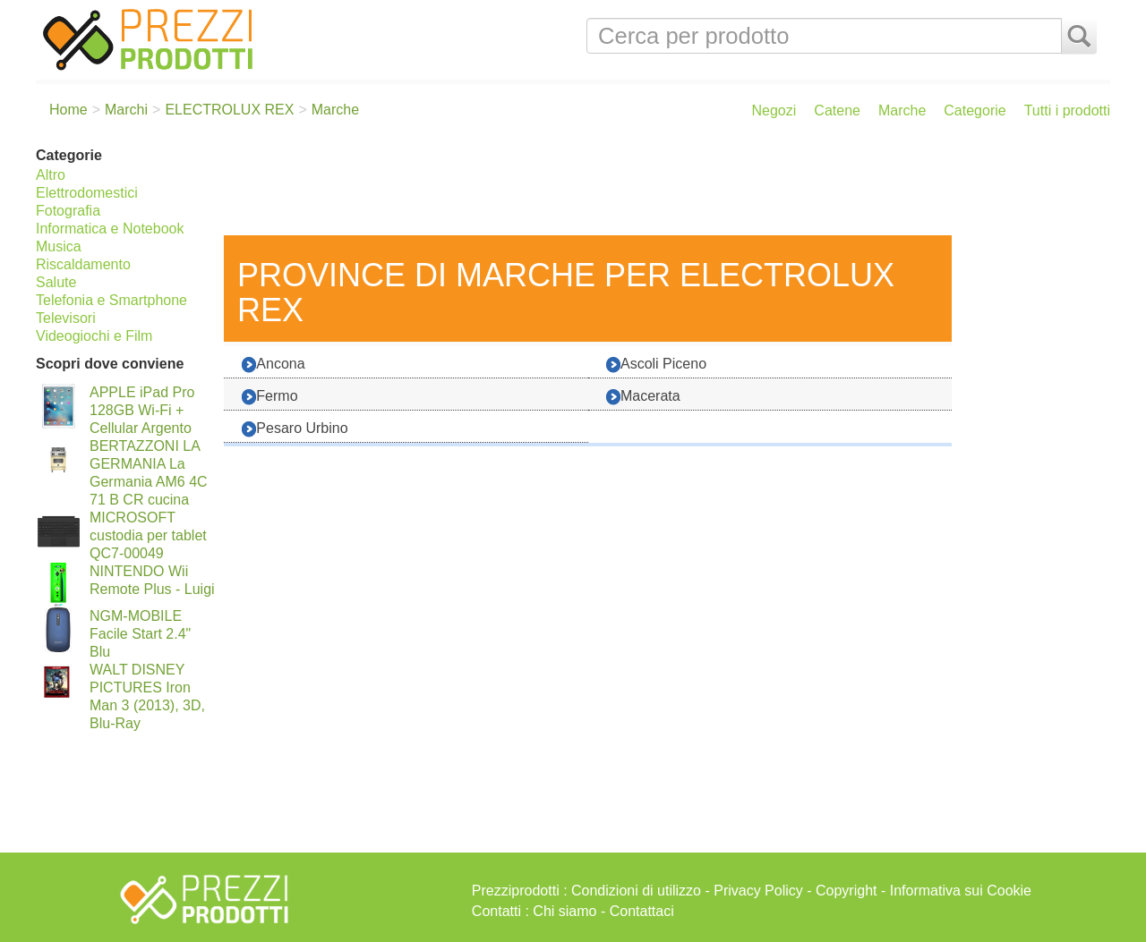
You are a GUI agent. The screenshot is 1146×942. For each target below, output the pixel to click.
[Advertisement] (662, 186)
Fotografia (68, 210)
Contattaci (642, 911)
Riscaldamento (83, 264)
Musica (58, 246)
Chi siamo (564, 911)
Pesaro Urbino (294, 428)
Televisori (66, 318)
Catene (837, 110)
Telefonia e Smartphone (111, 300)
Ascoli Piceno (656, 364)
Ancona (273, 364)
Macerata (643, 396)
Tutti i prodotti (1067, 110)
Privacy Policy (758, 890)
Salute (56, 282)
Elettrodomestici (87, 192)
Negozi (774, 110)
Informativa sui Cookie (960, 890)
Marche (902, 110)
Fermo (269, 396)
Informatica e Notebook (110, 228)
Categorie (974, 110)
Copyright (846, 890)
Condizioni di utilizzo (636, 890)
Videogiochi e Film (94, 336)
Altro (50, 174)
